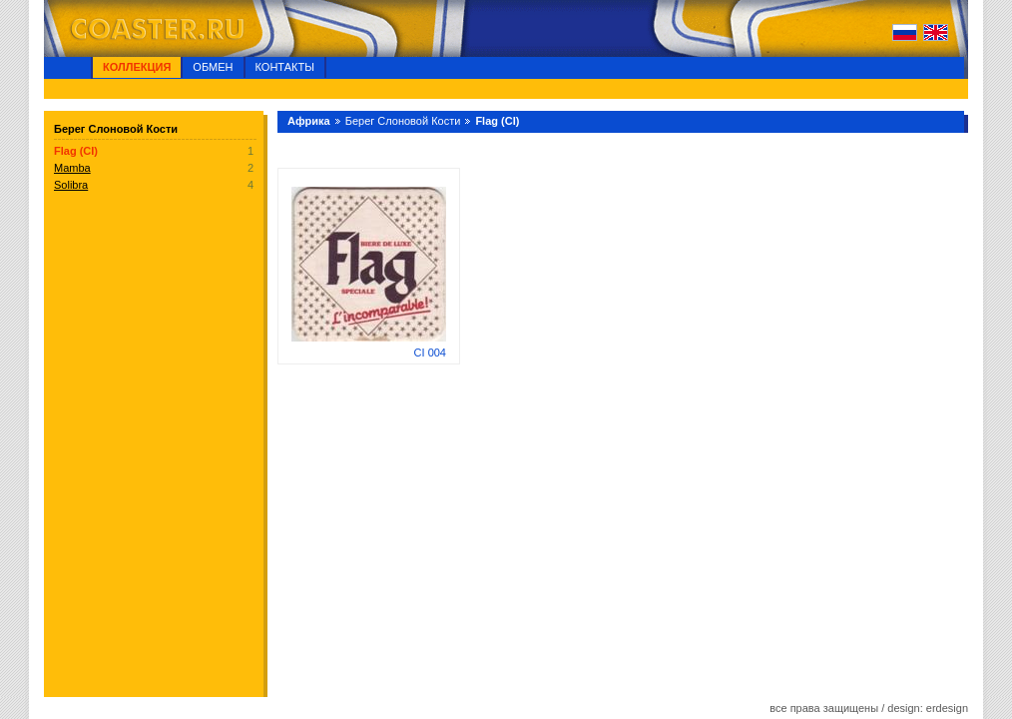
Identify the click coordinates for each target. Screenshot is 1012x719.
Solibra (71, 185)
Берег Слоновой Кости (403, 121)
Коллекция (137, 67)
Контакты (284, 67)
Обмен (213, 67)
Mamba (72, 168)
